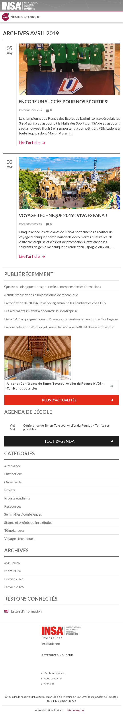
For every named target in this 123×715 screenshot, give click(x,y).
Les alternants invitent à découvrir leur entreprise (41, 311)
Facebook (44, 661)
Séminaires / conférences (23, 514)
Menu (117, 17)
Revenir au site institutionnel (62, 637)
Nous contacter (53, 678)
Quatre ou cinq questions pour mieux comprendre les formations (52, 286)
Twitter (52, 661)
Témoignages (14, 530)
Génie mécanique (25, 17)
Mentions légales (54, 673)
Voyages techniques (19, 538)
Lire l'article (29, 142)
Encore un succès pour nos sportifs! (64, 101)
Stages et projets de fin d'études (28, 522)
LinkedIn (66, 661)
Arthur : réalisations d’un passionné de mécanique (41, 295)
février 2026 (13, 579)
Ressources (12, 506)
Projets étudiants (17, 498)
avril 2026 (12, 563)
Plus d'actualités (59, 400)
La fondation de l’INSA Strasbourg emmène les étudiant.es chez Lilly (55, 303)
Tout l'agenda (59, 441)
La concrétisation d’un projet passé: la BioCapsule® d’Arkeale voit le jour (59, 327)
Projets (9, 490)
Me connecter (75, 710)
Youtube (59, 661)
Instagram (73, 661)
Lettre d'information (26, 611)
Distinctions (13, 474)
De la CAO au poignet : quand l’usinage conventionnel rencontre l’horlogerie (61, 319)
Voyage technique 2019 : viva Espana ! (63, 215)
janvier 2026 (14, 587)
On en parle (12, 482)
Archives (49, 683)
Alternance (12, 466)
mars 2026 (12, 571)
